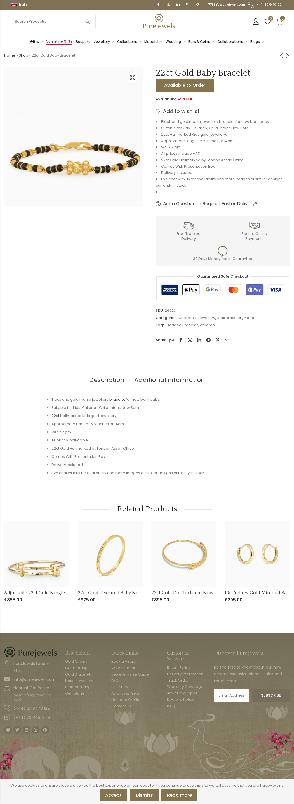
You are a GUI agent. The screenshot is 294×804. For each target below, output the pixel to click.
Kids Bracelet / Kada (235, 317)
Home (9, 55)
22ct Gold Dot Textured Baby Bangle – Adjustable (204, 592)
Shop (23, 55)
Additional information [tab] (169, 380)
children (207, 325)
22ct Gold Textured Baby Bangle (112, 592)
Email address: (231, 695)
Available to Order (184, 85)
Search (87, 21)
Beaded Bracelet (182, 325)
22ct (55, 415)
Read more (179, 795)
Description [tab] (106, 380)
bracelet (117, 399)
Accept (113, 795)
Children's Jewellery (196, 317)
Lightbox (132, 77)
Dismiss (144, 795)
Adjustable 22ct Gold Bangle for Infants (46, 592)
